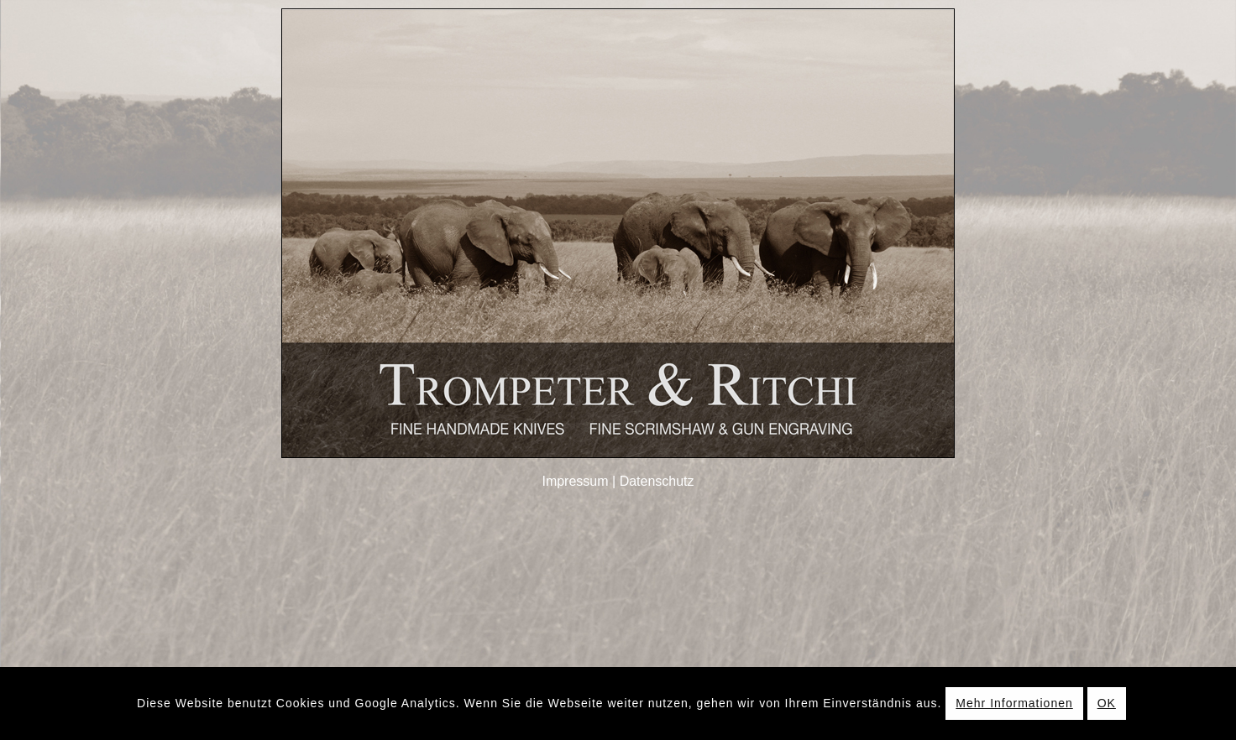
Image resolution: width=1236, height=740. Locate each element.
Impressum (575, 481)
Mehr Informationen (1014, 703)
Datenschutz (657, 481)
